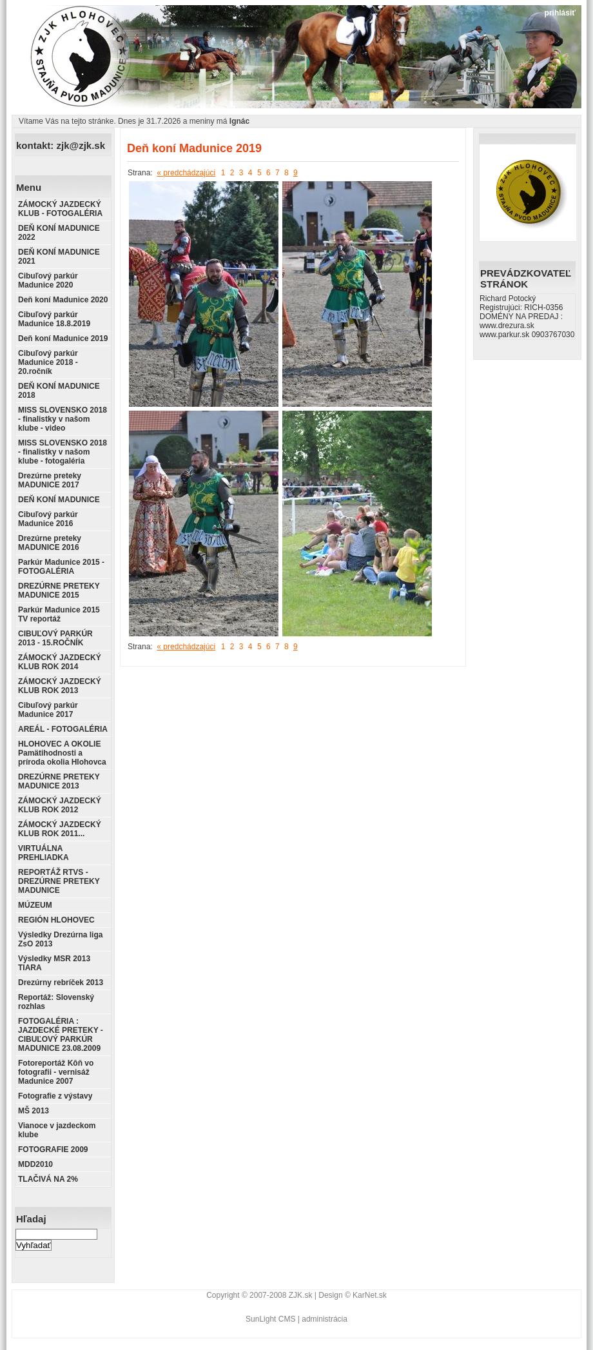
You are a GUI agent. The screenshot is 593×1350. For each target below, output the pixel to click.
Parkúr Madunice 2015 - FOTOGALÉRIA (61, 567)
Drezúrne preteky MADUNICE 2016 (49, 543)
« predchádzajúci (186, 172)
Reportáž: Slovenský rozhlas (56, 1002)
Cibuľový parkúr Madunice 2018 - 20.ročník (48, 362)
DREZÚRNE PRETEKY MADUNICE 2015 (58, 591)
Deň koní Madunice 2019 (63, 338)
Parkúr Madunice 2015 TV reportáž (59, 614)
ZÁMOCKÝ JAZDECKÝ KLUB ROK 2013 (59, 686)
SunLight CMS (270, 1319)
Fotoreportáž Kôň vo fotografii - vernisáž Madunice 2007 (55, 1072)
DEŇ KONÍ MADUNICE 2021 (59, 257)
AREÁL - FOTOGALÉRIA (63, 729)
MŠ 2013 (33, 1110)
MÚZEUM (35, 905)
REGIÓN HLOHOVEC (56, 919)
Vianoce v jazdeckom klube (57, 1130)
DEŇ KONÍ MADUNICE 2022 (59, 233)
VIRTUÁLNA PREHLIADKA (43, 853)
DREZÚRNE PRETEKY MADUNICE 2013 (58, 781)
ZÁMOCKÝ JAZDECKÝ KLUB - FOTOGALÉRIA (60, 209)
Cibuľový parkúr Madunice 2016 (48, 519)
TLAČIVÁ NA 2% (48, 1179)
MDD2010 (35, 1164)
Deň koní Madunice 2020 (63, 299)
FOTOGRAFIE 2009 (53, 1149)
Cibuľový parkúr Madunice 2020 (48, 280)
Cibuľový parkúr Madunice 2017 (48, 710)
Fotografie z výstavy (55, 1096)
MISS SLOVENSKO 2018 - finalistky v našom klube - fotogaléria (62, 451)
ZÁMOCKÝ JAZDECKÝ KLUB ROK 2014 (59, 662)
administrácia (324, 1319)
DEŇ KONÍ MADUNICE (59, 499)
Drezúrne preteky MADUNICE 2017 (49, 480)
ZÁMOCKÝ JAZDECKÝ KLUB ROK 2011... (59, 829)
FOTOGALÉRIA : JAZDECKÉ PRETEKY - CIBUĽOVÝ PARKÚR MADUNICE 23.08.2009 (60, 1035)
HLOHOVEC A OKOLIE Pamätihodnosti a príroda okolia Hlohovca (62, 753)
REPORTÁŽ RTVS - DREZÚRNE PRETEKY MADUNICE (58, 881)
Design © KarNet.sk (352, 1295)
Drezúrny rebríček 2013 (60, 982)
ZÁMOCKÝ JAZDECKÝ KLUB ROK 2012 (59, 805)
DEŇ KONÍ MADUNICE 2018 (59, 391)
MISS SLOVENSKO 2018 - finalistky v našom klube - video (62, 419)
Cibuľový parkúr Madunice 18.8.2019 (54, 319)
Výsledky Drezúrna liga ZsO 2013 (60, 939)
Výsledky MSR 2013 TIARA (54, 963)
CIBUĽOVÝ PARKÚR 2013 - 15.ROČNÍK (55, 638)
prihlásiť (560, 12)
